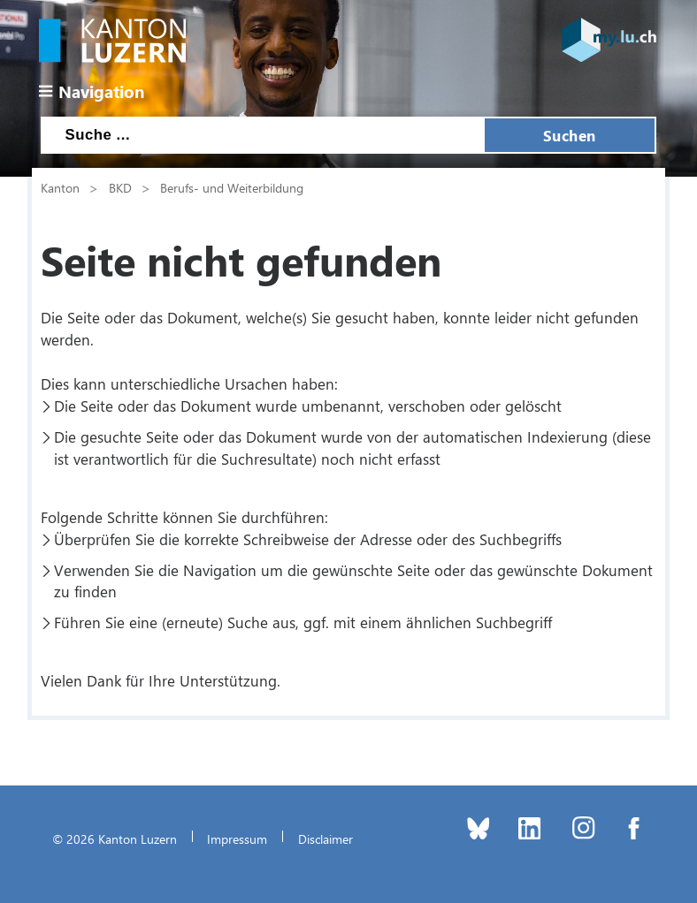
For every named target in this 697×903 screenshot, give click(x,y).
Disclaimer (325, 838)
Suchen (569, 135)
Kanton (60, 187)
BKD (120, 187)
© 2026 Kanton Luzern (114, 838)
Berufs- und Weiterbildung (231, 187)
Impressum (237, 838)
